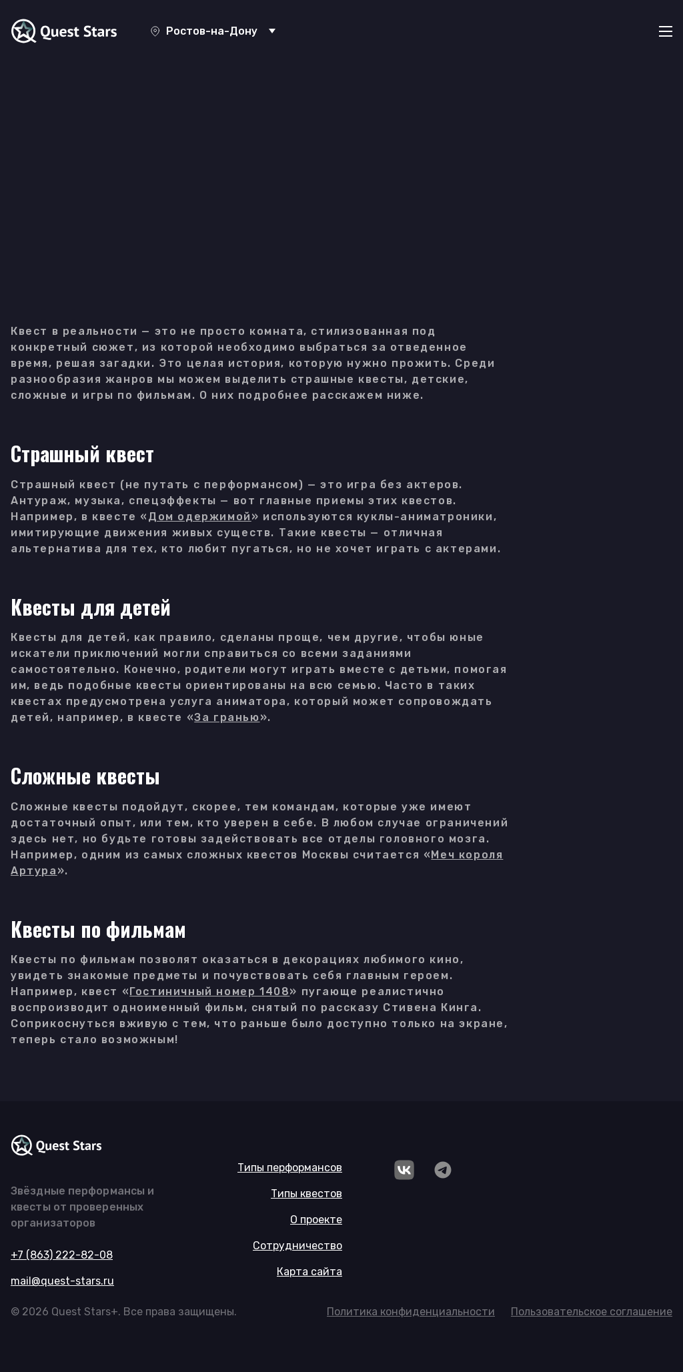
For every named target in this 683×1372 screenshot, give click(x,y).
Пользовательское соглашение (591, 1311)
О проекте (316, 1219)
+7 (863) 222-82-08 (62, 1255)
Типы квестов (306, 1193)
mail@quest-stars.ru (62, 1281)
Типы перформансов (289, 1167)
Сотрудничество (297, 1245)
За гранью (226, 717)
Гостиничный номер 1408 (209, 991)
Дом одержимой (199, 516)
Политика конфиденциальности (411, 1311)
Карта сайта (309, 1271)
